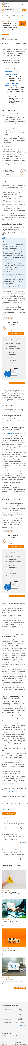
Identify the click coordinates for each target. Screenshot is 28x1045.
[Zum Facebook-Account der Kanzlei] (23, 804)
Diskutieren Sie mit (8, 813)
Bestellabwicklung (6, 21)
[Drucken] (12, 804)
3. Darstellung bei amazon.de (15, 80)
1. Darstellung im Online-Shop (15, 76)
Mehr (24, 10)
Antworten (24, 827)
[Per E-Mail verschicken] (19, 804)
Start (3, 15)
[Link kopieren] (3, 804)
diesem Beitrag (6, 401)
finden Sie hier (20, 411)
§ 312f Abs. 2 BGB (10, 433)
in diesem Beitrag (11, 123)
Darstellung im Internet (11, 74)
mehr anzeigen (22, 1025)
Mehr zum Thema (20, 988)
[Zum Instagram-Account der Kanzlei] (27, 804)
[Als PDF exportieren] (7, 804)
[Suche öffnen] (22, 4)
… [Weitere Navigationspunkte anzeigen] (6, 15)
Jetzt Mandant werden (17, 383)
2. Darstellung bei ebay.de (14, 78)
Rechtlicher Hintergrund (11, 71)
